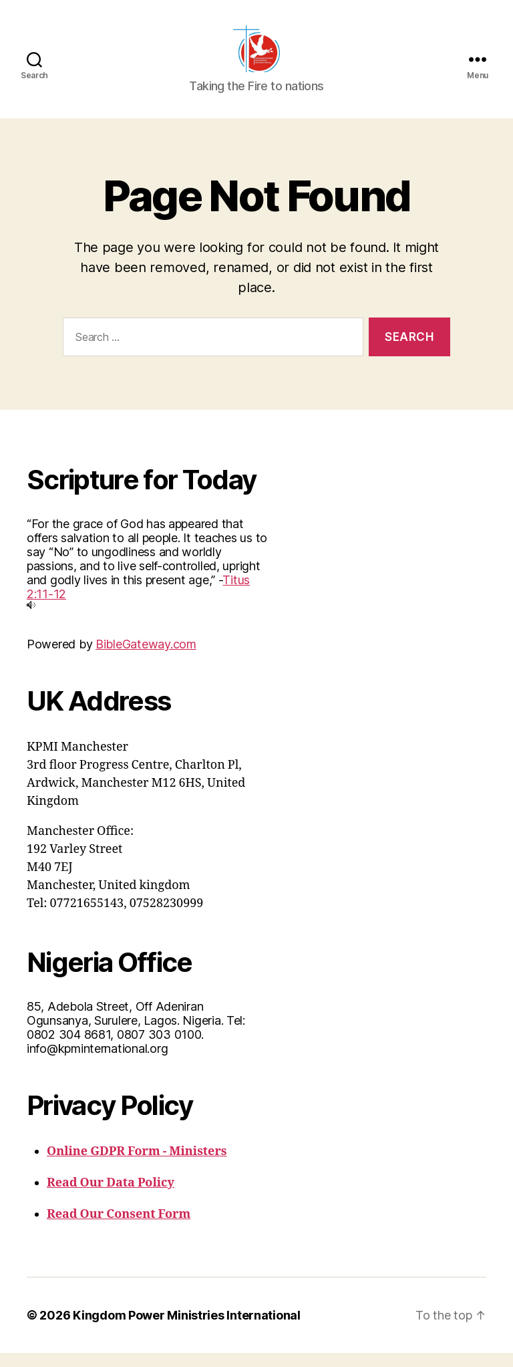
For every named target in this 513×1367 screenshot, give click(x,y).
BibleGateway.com (146, 658)
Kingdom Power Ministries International (187, 1329)
